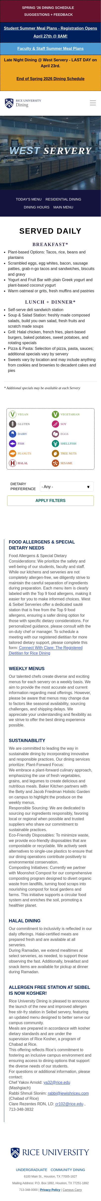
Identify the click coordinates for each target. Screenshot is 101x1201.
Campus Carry (72, 1190)
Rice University (28, 100)
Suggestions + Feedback (48, 15)
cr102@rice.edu (69, 1104)
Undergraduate (31, 1170)
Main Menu (63, 207)
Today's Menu (29, 199)
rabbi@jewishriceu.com (68, 1093)
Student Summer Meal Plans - (50, 32)
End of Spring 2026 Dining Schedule (51, 79)
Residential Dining (63, 199)
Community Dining (68, 1170)
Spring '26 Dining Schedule (48, 8)
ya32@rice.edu (57, 1082)
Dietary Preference (23, 486)
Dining (22, 104)
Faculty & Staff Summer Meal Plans (50, 48)
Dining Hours (36, 207)
